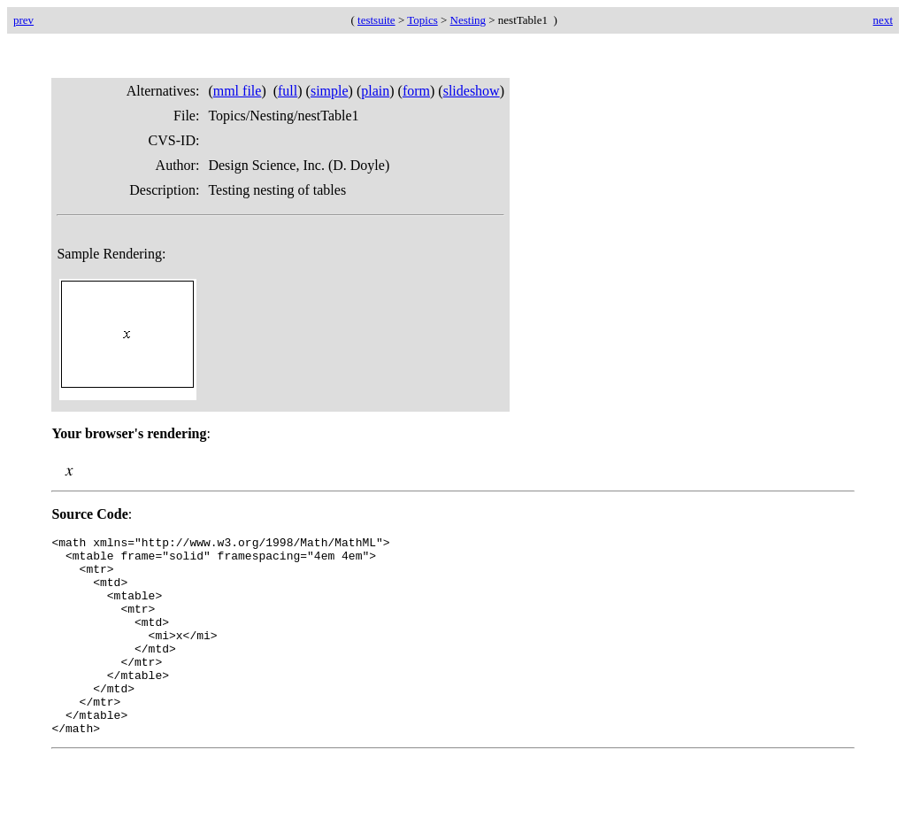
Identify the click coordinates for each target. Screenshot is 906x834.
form (416, 90)
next (883, 20)
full (287, 90)
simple (330, 90)
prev (23, 20)
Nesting (468, 20)
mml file (237, 90)
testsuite (376, 20)
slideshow (471, 90)
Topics (422, 20)
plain (375, 90)
